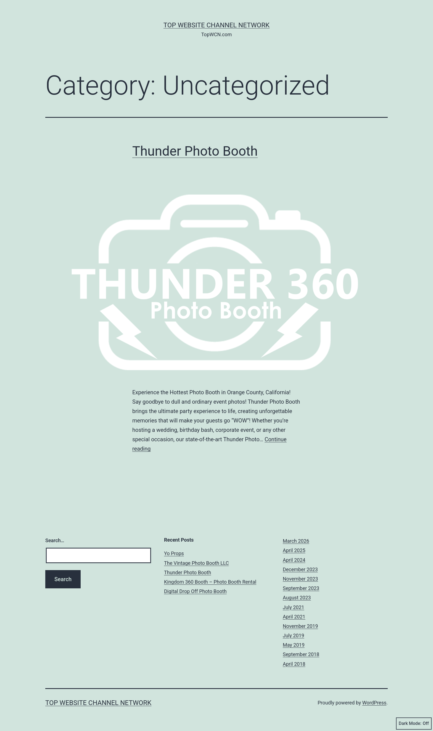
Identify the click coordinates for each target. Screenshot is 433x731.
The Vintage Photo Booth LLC (196, 563)
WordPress (374, 703)
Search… (54, 540)
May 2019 (294, 645)
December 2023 (300, 569)
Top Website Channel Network (216, 25)
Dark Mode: (414, 723)
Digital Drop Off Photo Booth (195, 591)
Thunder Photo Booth (195, 151)
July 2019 (293, 635)
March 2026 (296, 541)
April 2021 (294, 617)
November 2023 (300, 579)
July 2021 (293, 607)
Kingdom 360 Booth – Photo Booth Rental (210, 582)
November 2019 (300, 626)
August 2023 (297, 598)
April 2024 (294, 560)
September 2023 (301, 588)
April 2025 (294, 550)
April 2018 (294, 664)
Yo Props (174, 553)
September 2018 (301, 654)
